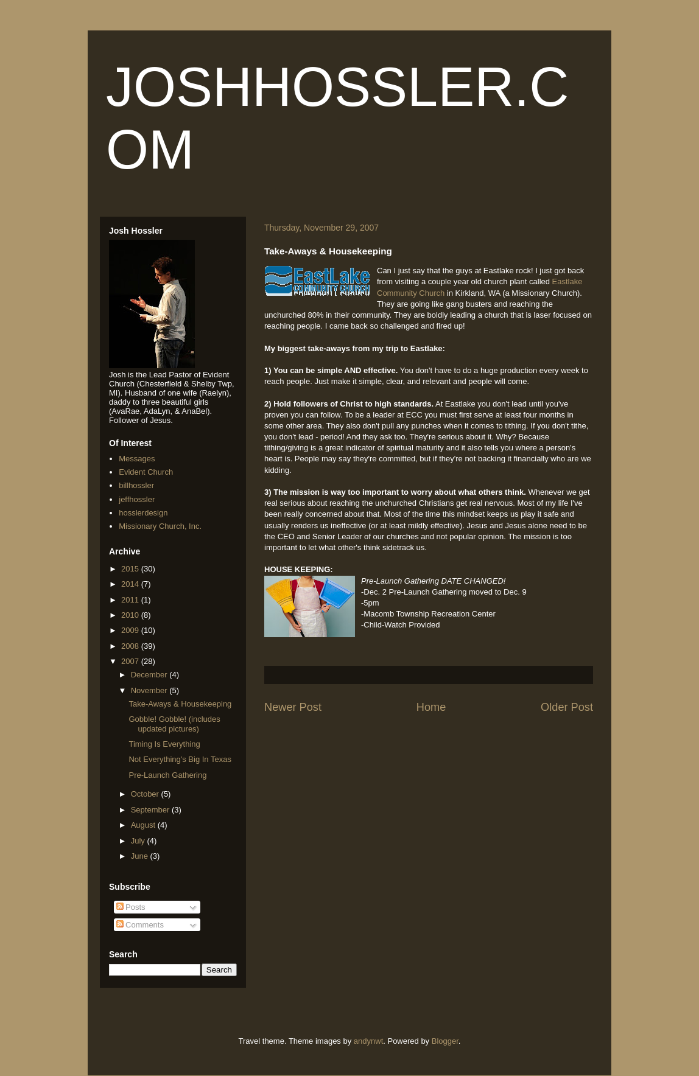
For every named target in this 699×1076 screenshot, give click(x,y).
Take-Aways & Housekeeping (179, 703)
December (150, 674)
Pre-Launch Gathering (167, 775)
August (144, 825)
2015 (131, 568)
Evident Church (146, 472)
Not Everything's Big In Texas (179, 759)
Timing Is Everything (164, 744)
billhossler (136, 485)
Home (431, 707)
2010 (131, 615)
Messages (137, 458)
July (139, 840)
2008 (131, 646)
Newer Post (292, 707)
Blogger (445, 1041)
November (150, 690)
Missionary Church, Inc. (160, 526)
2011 (131, 599)
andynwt (368, 1041)
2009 (131, 630)
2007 (131, 661)
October (146, 793)
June (140, 856)
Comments (140, 924)
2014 (131, 584)
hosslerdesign (143, 512)
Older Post (567, 707)
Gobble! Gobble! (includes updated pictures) (174, 723)
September (151, 809)
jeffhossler (137, 499)
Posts (131, 907)
